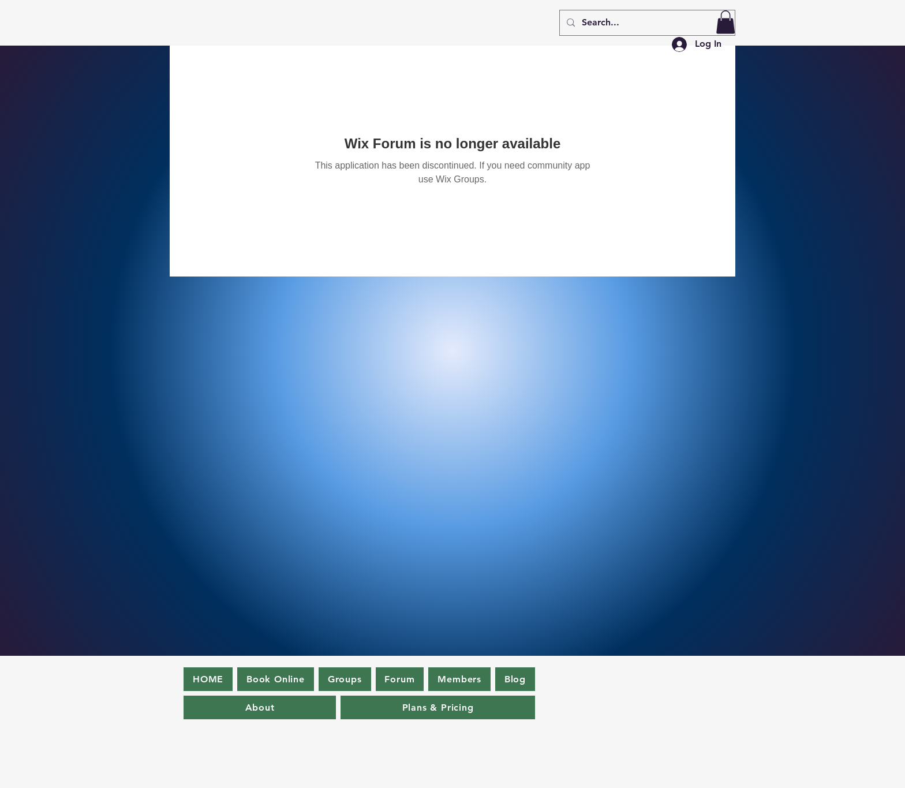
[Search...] (646, 22)
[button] (725, 22)
